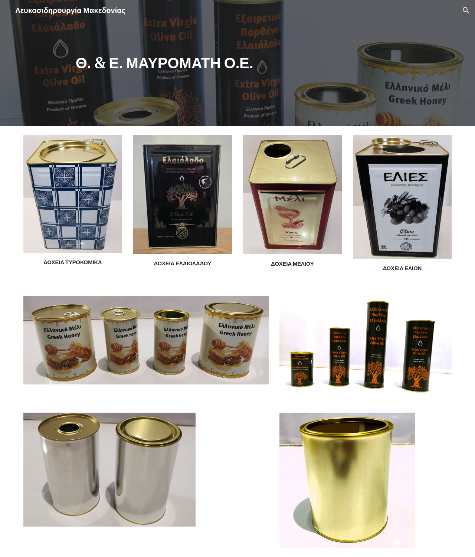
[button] (466, 10)
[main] (164, 63)
